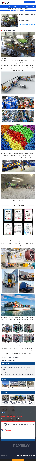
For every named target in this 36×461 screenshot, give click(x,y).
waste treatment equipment (10, 360)
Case (21, 6)
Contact (33, 6)
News (27, 6)
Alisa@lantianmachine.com (27, 25)
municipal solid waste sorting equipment (11, 357)
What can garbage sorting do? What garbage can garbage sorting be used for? (17, 369)
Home (3, 6)
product (18, 8)
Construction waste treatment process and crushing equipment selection (16, 367)
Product (15, 6)
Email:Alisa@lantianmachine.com (29, 2)
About (9, 6)
